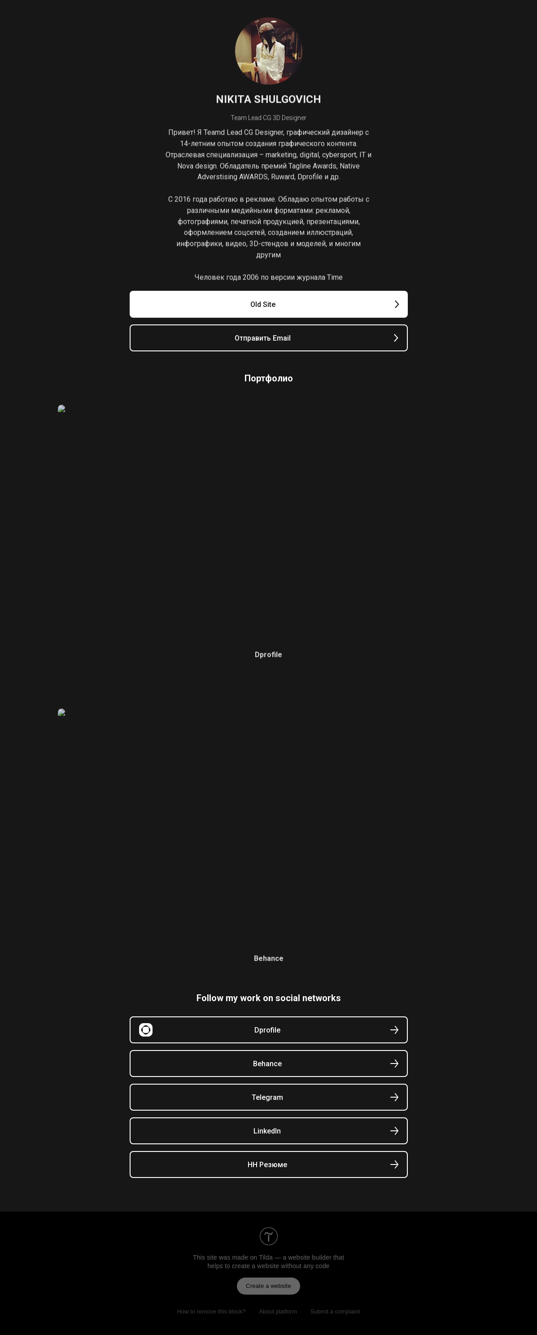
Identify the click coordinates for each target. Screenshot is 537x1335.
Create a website (268, 1285)
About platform (278, 1311)
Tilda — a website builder (295, 1257)
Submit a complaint (335, 1311)
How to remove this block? (211, 1311)
